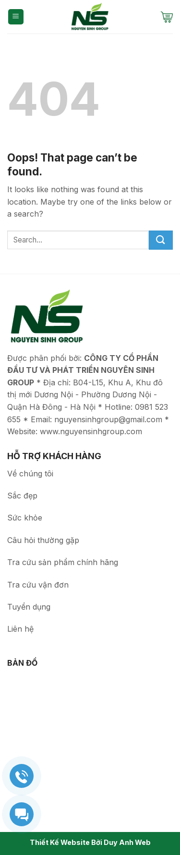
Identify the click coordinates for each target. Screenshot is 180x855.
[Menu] (16, 17)
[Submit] (161, 240)
